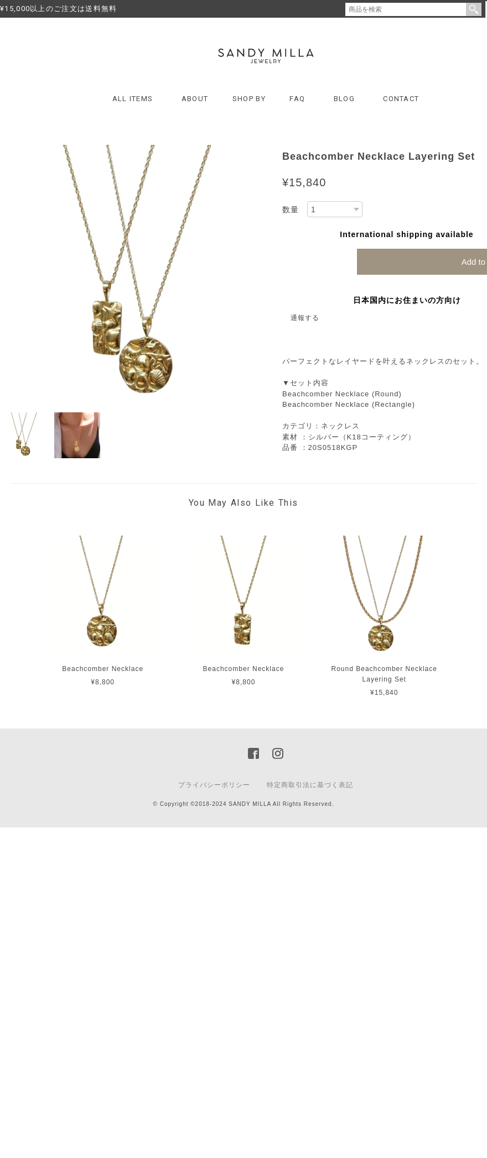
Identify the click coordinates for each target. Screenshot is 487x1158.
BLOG (344, 99)
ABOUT (195, 99)
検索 (473, 9)
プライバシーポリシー (214, 785)
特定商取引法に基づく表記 (310, 785)
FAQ (297, 99)
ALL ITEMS (132, 99)
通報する (305, 318)
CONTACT (401, 99)
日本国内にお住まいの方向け (407, 300)
